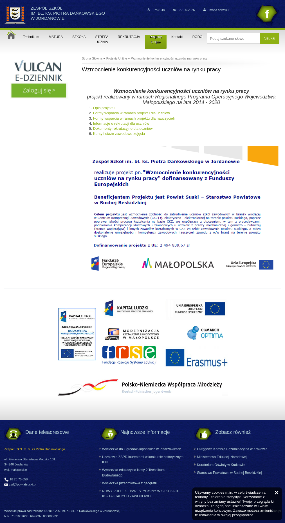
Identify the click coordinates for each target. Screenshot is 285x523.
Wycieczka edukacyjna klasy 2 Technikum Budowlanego (133, 472)
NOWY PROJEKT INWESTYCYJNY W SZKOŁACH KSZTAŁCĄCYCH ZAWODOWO (140, 493)
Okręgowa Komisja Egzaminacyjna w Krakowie (232, 449)
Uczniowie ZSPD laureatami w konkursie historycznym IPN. (142, 459)
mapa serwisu (218, 10)
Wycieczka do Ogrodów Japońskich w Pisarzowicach (141, 449)
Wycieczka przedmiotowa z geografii (129, 483)
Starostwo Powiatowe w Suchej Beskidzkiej (229, 473)
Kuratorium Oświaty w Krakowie (220, 465)
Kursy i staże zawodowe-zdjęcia (119, 133)
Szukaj (269, 38)
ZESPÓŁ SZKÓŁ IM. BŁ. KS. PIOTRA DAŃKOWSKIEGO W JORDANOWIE (68, 13)
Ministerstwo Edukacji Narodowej (221, 457)
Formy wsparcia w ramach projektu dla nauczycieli (134, 118)
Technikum (31, 37)
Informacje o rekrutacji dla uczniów (121, 123)
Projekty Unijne (156, 39)
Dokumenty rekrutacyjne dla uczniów (123, 128)
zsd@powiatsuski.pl (22, 484)
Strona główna (11, 34)
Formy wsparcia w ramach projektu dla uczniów (131, 113)
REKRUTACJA (129, 37)
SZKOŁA (79, 37)
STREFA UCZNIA (102, 39)
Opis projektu (104, 108)
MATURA (56, 37)
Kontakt (177, 37)
